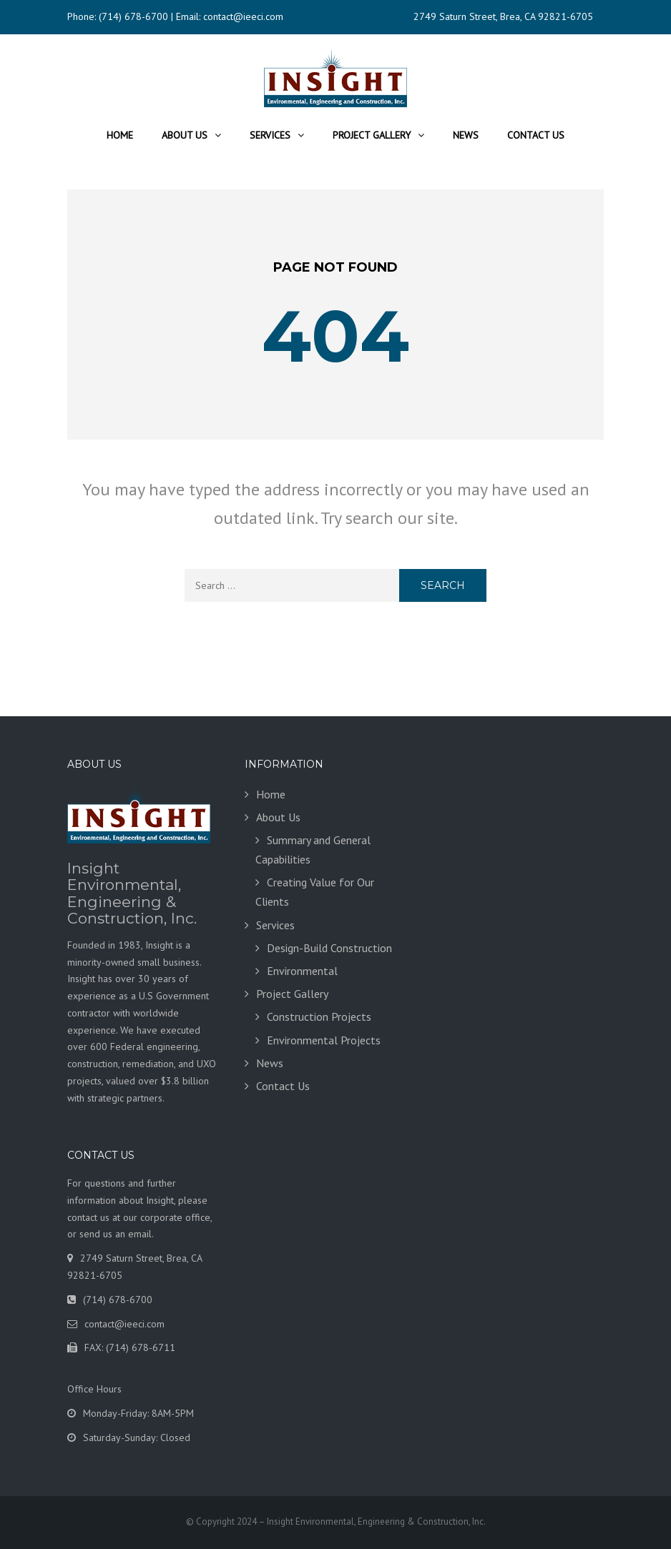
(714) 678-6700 (133, 16)
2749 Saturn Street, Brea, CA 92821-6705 (503, 16)
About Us (184, 135)
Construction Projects (319, 1016)
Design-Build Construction (329, 948)
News (466, 135)
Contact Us (535, 135)
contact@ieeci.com (243, 16)
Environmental (302, 971)
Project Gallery (372, 135)
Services (270, 135)
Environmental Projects (324, 1040)
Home (120, 135)
